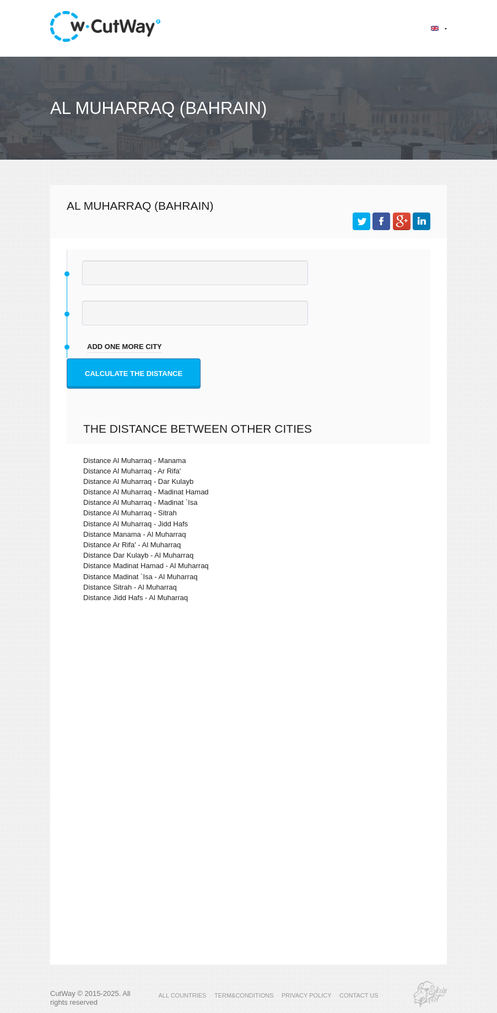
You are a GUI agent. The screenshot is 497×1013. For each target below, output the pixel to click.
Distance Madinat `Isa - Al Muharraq (140, 577)
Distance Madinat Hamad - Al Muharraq (146, 566)
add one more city (124, 346)
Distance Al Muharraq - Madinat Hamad (146, 492)
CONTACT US (359, 995)
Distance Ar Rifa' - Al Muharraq (132, 545)
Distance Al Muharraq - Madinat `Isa (140, 502)
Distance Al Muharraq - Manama (134, 460)
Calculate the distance (133, 373)
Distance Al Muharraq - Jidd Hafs (135, 524)
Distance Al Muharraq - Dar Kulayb (138, 481)
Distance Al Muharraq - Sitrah (130, 513)
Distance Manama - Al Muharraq (134, 534)
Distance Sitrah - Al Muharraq (130, 587)
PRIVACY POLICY (307, 995)
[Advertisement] (248, 706)
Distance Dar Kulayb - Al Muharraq (138, 555)
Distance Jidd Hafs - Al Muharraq (135, 597)
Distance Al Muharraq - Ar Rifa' (132, 471)
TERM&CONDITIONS (244, 995)
